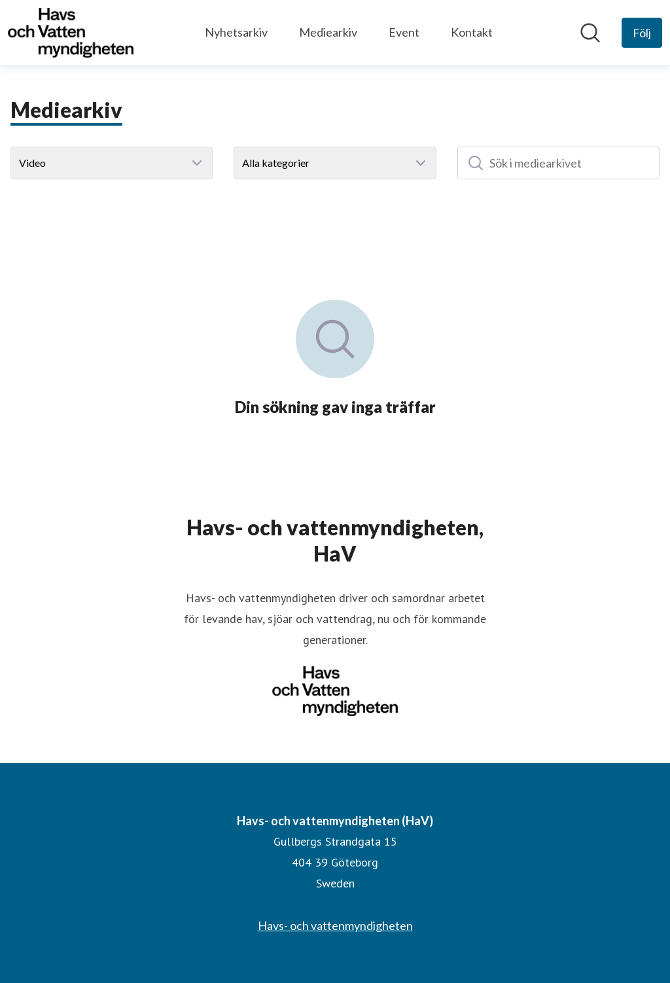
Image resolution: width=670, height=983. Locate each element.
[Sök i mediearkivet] (558, 163)
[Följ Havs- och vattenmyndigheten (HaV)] (642, 33)
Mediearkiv (328, 32)
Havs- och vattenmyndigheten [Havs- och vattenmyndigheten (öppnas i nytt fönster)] (335, 925)
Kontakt (472, 32)
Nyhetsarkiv (236, 32)
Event (404, 32)
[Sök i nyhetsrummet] (590, 32)
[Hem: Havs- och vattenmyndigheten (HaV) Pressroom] (70, 33)
